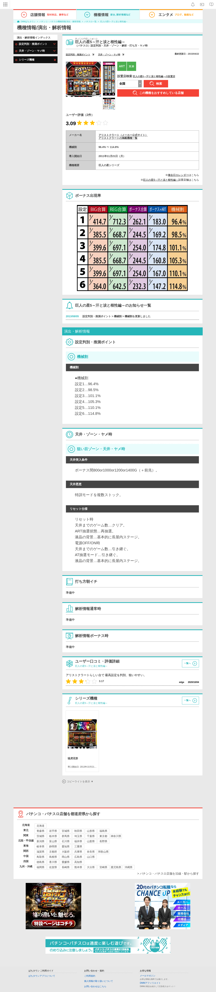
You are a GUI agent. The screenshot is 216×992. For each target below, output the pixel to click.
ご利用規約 (89, 976)
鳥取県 (40, 856)
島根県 (53, 856)
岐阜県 (40, 846)
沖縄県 (128, 867)
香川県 (53, 862)
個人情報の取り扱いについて (98, 981)
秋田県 (78, 830)
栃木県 (53, 836)
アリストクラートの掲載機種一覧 (118, 137)
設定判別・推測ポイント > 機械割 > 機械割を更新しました (116, 316)
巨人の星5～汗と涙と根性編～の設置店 (154, 76)
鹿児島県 (116, 867)
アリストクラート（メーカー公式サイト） (123, 135)
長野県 (103, 841)
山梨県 (91, 841)
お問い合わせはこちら (95, 986)
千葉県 (91, 836)
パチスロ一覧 (90, 21)
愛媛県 (66, 862)
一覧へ (187, 663)
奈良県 (91, 851)
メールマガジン (147, 975)
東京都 (103, 836)
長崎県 (66, 867)
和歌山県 (103, 851)
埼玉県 (78, 836)
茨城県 (40, 836)
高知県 (78, 862)
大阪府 (66, 851)
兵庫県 (78, 851)
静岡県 (53, 846)
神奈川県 (116, 836)
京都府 (53, 851)
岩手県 (53, 830)
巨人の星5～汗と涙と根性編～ (114, 21)
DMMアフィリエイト (150, 983)
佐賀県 (53, 867)
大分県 (91, 867)
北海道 (40, 825)
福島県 (103, 830)
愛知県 (66, 846)
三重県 (78, 846)
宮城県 (66, 830)
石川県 (66, 841)
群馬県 (66, 836)
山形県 (91, 830)
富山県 (53, 841)
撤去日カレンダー (178, 175)
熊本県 (78, 867)
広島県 (78, 856)
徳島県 (40, 862)
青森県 (40, 830)
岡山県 (66, 856)
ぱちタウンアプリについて (41, 976)
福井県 (78, 841)
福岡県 (40, 867)
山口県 (91, 856)
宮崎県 (103, 867)
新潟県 (40, 841)
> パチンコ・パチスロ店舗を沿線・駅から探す (168, 873)
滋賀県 (40, 851)
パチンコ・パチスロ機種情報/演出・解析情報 (60, 21)
